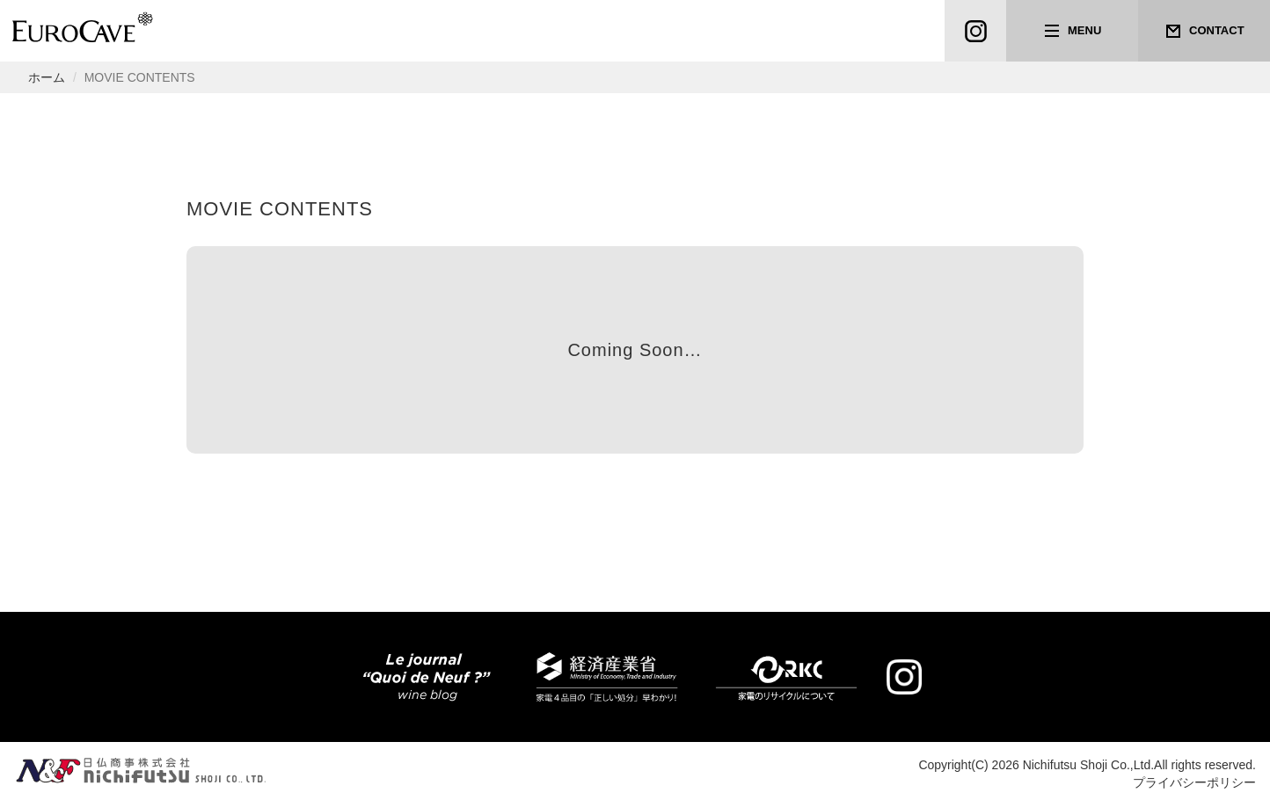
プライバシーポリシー (1194, 782)
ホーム (46, 77)
